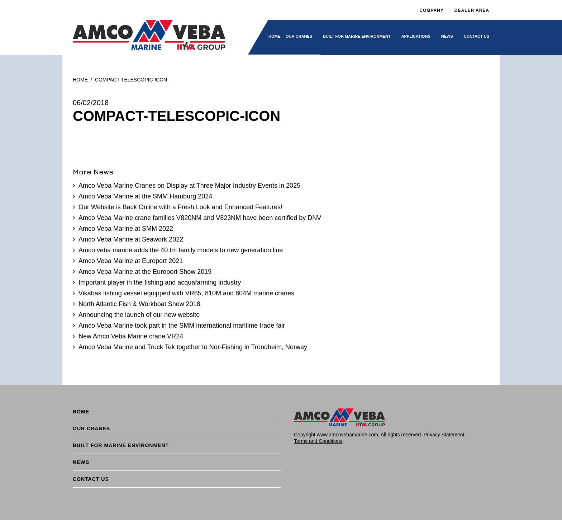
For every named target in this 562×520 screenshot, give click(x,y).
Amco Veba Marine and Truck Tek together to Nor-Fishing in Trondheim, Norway (192, 347)
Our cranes (299, 36)
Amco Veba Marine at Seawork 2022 (130, 239)
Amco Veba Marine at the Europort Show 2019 (144, 271)
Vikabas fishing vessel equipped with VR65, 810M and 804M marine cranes (186, 293)
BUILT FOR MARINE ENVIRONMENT (357, 36)
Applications (415, 36)
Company (431, 10)
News (447, 36)
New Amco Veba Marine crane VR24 (130, 336)
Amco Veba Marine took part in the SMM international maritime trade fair (181, 325)
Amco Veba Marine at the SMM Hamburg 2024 (145, 196)
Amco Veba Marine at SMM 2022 (125, 228)
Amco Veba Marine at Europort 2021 (130, 260)
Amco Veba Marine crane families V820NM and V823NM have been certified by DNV (199, 217)
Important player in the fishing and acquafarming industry (159, 282)
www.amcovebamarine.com (347, 434)
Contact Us (476, 36)
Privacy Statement (444, 434)
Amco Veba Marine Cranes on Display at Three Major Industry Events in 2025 (189, 185)
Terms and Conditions (318, 441)
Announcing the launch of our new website (139, 314)
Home (274, 36)
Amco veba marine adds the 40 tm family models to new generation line (180, 250)
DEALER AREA (471, 10)
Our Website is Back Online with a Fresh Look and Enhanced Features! (180, 207)
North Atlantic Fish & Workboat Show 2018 (139, 304)
